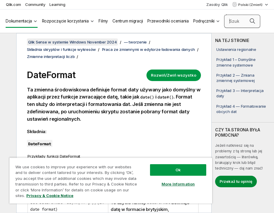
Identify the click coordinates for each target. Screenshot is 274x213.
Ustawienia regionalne (236, 49)
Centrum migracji (127, 21)
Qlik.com (13, 4)
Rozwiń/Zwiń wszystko (173, 75)
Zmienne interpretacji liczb (51, 56)
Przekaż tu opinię (236, 181)
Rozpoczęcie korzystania (65, 21)
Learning (57, 4)
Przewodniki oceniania (168, 21)
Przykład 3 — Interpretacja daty (240, 93)
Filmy (103, 21)
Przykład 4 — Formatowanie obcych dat (241, 109)
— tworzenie (135, 42)
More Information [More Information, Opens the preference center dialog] (178, 184)
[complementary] (243, 123)
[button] (252, 21)
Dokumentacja (19, 21)
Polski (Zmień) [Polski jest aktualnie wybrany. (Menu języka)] (250, 5)
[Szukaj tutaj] (242, 21)
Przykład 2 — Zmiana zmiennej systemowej (235, 78)
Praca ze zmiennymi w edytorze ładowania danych (148, 49)
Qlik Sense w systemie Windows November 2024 (72, 42)
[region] (110, 180)
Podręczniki (204, 21)
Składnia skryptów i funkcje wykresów (61, 49)
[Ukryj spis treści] (7, 42)
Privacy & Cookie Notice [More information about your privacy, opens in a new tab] (49, 195)
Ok (178, 169)
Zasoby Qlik (217, 4)
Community (35, 4)
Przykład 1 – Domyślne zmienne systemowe (236, 62)
